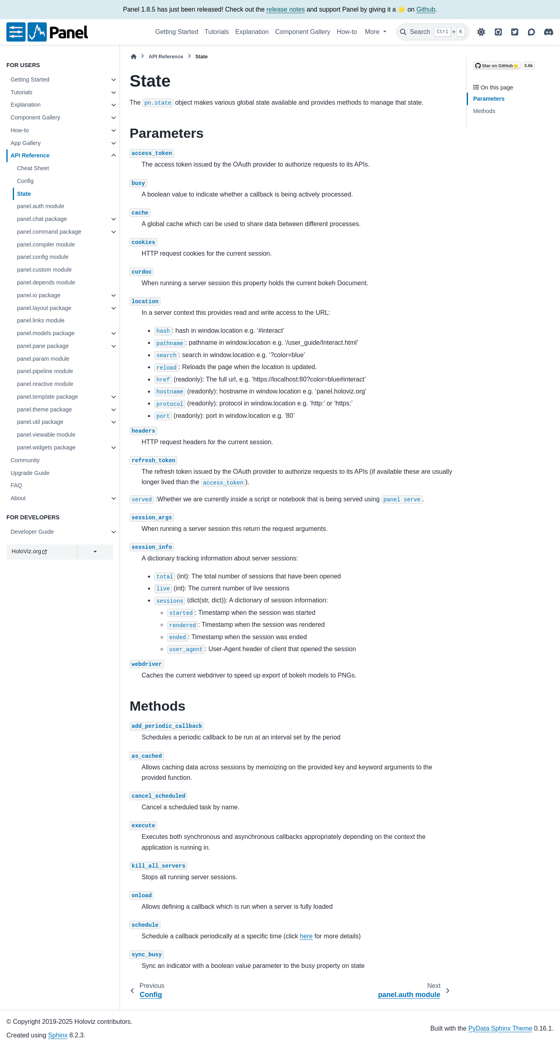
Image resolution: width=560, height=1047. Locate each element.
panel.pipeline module (45, 371)
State (24, 194)
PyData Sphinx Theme (500, 1028)
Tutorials (217, 31)
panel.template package (47, 396)
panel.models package (45, 333)
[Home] (133, 56)
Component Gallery (302, 31)
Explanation (252, 31)
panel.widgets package (46, 447)
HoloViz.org (29, 551)
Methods (484, 111)
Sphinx (58, 1035)
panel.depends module (46, 282)
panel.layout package (44, 308)
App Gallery (25, 143)
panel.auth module (40, 206)
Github (425, 9)
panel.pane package (43, 346)
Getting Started (176, 31)
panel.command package (49, 231)
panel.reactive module (45, 384)
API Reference (30, 155)
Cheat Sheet (33, 168)
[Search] (432, 32)
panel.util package (40, 422)
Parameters (488, 98)
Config (25, 181)
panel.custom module (44, 269)
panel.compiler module (46, 244)
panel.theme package (44, 409)
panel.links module (40, 320)
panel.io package (38, 295)
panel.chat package (42, 219)
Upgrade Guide (30, 473)
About (18, 498)
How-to (347, 31)
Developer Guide (32, 531)
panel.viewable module (46, 434)
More (373, 31)
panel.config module (42, 257)
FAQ (16, 485)
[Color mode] (481, 32)
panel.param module (43, 359)
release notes (285, 9)
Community (25, 460)
